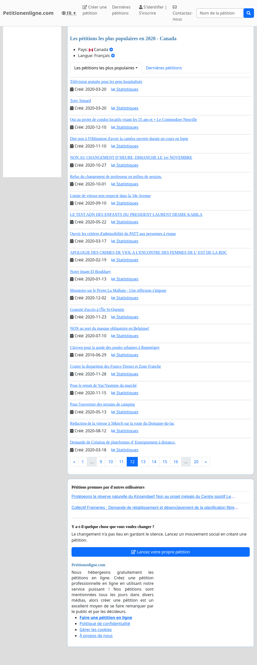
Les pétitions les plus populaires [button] (104, 68)
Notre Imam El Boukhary (90, 271)
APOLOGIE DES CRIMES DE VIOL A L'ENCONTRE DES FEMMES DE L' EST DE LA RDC (148, 252)
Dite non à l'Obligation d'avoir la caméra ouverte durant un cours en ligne (129, 138)
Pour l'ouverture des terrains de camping (102, 404)
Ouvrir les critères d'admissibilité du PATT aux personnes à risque (123, 233)
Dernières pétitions (121, 10)
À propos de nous (96, 635)
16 (175, 461)
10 (110, 461)
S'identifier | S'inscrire (153, 10)
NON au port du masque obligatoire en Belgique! (109, 328)
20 (196, 461)
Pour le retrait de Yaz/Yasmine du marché (103, 385)
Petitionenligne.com (28, 13)
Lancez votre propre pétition (160, 552)
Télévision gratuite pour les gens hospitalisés (106, 81)
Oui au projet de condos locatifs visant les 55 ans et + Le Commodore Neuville (133, 119)
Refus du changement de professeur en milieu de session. (116, 176)
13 (143, 461)
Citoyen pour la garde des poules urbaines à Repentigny (115, 347)
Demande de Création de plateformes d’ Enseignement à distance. (122, 442)
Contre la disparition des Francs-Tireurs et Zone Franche (115, 366)
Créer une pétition (95, 10)
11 (121, 461)
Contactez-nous (182, 13)
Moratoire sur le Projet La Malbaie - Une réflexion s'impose (118, 290)
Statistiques (125, 89)
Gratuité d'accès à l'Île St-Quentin (97, 309)
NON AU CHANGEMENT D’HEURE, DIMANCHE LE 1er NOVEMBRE (131, 157)
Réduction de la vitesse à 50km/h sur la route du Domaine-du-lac (122, 423)
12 (132, 461)
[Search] (220, 13)
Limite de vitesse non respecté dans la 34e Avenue (110, 196)
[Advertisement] (32, 101)
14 (154, 461)
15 (165, 461)
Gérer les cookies (96, 629)
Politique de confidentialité (105, 623)
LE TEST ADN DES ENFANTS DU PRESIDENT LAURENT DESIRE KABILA (136, 214)
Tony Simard (80, 101)
